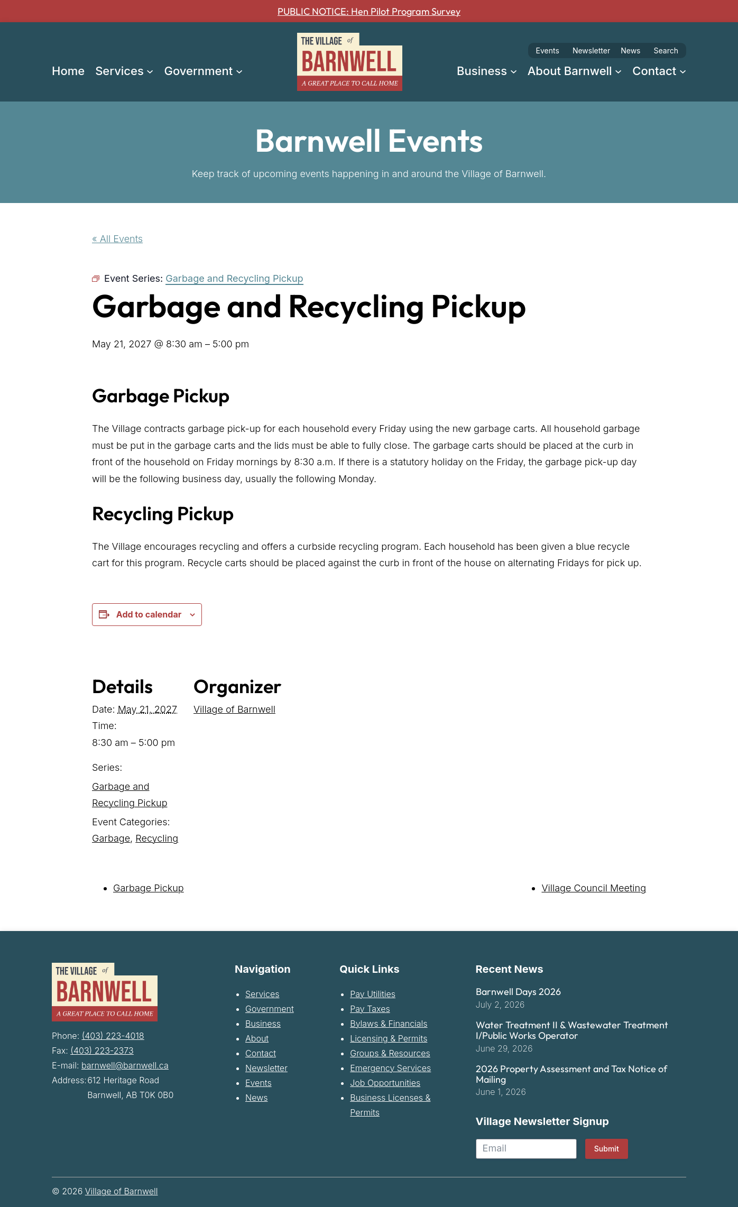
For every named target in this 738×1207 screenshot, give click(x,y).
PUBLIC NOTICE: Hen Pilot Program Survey (369, 11)
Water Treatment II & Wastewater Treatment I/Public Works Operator (572, 1030)
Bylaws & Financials (388, 1023)
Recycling (156, 838)
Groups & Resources (390, 1053)
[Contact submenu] (682, 70)
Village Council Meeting (593, 887)
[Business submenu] (513, 70)
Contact (260, 1053)
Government (269, 1008)
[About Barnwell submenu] (618, 70)
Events (547, 50)
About (257, 1038)
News (630, 50)
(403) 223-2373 (101, 1049)
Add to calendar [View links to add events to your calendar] (148, 614)
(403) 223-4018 (113, 1034)
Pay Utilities (372, 994)
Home (68, 71)
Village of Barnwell (234, 709)
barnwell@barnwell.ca (125, 1063)
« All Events (117, 238)
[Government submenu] (239, 70)
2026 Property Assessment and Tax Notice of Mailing (571, 1074)
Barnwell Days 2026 (518, 992)
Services (262, 994)
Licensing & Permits (388, 1038)
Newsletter (591, 50)
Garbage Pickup (148, 887)
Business (263, 1023)
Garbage (111, 838)
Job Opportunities (385, 1082)
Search (666, 50)
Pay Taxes (370, 1008)
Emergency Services (390, 1068)
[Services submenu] (149, 70)
